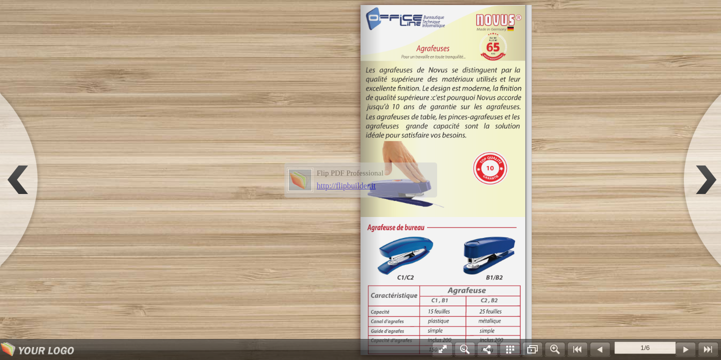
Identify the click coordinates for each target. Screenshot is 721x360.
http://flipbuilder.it (346, 186)
